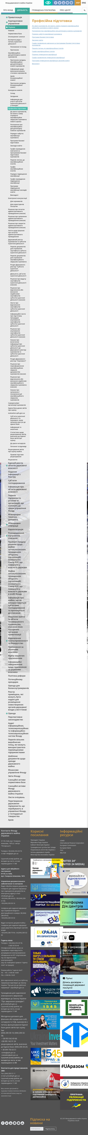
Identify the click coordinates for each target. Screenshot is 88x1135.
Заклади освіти (16, 146)
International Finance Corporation (72, 843)
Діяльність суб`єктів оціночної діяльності (18, 275)
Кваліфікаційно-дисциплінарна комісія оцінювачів (17, 55)
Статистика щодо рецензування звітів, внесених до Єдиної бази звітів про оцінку (18, 436)
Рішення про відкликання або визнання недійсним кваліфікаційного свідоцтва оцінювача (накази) (18, 382)
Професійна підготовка (17, 108)
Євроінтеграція (15, 529)
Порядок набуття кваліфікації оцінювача (16, 136)
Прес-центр (65, 10)
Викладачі (14, 195)
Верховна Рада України (39, 842)
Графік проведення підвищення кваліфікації (17, 181)
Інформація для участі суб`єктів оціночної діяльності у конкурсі (18, 102)
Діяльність (22, 10)
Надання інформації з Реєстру (14, 474)
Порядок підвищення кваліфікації (18, 175)
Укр (78, 2)
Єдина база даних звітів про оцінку (17, 409)
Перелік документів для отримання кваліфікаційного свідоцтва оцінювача (18, 259)
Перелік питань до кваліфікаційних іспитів (17, 162)
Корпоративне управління (14, 22)
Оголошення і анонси (16, 37)
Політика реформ (16, 675)
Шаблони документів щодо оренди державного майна (16, 761)
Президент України (38, 840)
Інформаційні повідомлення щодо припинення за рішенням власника (17, 667)
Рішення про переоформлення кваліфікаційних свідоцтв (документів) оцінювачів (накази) (18, 369)
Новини (11, 30)
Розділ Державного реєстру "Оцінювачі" (18, 360)
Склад (12, 93)
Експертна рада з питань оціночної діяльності (15, 42)
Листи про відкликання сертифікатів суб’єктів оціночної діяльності (17, 307)
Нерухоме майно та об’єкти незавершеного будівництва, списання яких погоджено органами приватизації (16, 625)
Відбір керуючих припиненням (16, 656)
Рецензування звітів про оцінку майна (16, 450)
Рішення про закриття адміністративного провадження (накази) (16, 225)
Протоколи (14, 50)
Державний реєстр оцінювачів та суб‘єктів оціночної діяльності (17, 242)
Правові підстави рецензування (17, 456)
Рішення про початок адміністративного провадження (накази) (16, 211)
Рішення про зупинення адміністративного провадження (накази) (17, 218)
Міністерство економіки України (42, 855)
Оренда (11, 713)
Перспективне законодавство (15, 718)
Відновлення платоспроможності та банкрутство (17, 641)
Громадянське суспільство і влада (43, 847)
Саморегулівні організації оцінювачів (17, 404)
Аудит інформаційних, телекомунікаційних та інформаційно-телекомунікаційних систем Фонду (18, 729)
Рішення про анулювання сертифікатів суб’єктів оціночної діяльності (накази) (17, 333)
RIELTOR (63, 853)
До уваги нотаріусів (17, 443)
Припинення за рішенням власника (15, 649)
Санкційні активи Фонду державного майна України (16, 790)
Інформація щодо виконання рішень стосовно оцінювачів (18, 71)
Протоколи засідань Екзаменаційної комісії (18, 85)
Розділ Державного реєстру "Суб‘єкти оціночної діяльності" (17, 268)
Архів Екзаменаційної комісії (16, 78)
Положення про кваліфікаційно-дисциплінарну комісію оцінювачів (17, 128)
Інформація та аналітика (15, 428)
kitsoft (77, 1121)
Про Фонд (8, 10)
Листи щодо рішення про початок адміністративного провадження (16, 234)
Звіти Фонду (14, 776)
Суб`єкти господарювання (16, 481)
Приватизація (14, 17)
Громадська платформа (43, 10)
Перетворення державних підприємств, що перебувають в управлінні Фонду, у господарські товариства (17, 809)
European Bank (65, 848)
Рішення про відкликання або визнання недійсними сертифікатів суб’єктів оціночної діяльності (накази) (17, 294)
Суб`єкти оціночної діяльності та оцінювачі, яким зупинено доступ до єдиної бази (18, 420)
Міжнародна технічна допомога (14, 517)
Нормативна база (15, 34)
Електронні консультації (17, 198)
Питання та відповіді (18, 446)
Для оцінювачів (16, 201)
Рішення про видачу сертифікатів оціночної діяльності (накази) (18, 282)
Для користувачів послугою (17, 205)
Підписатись (50, 1129)
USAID (62, 841)
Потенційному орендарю (15, 680)
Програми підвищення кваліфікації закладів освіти (18, 189)
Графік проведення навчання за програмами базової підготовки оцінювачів (18, 153)
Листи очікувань (16, 797)
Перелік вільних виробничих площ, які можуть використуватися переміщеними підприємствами (17, 746)
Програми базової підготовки (17, 142)
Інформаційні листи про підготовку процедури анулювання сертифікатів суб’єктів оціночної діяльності (18, 320)
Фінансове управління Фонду (17, 771)
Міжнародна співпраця (13, 524)
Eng (84, 2)
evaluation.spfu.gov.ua (16, 413)
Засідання (14, 96)
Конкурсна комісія (15, 90)
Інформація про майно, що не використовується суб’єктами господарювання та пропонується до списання (17, 605)
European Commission (68, 845)
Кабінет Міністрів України (40, 845)
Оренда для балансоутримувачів (18, 686)
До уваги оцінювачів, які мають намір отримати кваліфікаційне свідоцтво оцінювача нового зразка (18, 117)
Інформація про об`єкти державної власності (17, 489)
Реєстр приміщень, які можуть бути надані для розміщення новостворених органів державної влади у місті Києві (17, 701)
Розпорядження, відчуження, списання (15, 535)
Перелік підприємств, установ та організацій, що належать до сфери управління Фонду (17, 503)
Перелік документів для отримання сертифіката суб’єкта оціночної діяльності (18, 250)
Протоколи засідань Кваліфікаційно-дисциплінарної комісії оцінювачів (18, 63)
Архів (10, 820)
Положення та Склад (18, 47)
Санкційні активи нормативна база (16, 781)
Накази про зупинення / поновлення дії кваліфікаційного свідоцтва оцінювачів (17, 395)
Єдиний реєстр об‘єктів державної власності (16, 465)
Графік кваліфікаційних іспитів (16, 169)
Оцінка (10, 27)
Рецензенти (12, 460)
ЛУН (61, 850)
